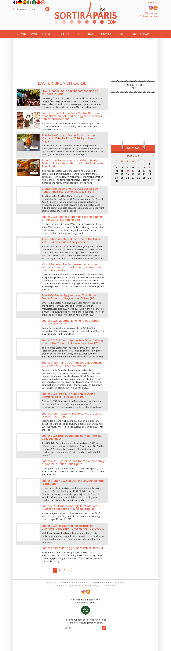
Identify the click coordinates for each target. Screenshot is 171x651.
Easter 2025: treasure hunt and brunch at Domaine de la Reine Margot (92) (69, 395)
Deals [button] (120, 40)
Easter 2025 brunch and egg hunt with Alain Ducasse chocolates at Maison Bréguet (71, 507)
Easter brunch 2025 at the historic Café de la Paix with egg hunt (71, 415)
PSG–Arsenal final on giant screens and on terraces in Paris (70, 92)
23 (149, 174)
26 (127, 178)
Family (106, 40)
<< (113, 155)
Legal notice (74, 585)
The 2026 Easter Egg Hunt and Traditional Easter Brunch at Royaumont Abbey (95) (69, 297)
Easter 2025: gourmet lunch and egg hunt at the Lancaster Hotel (71, 322)
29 (144, 178)
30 (149, 178)
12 (127, 171)
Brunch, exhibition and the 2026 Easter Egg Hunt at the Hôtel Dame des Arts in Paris (70, 190)
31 (116, 181)
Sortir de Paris (109, 585)
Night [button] (91, 40)
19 (127, 174)
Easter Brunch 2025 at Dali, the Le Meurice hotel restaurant (73, 482)
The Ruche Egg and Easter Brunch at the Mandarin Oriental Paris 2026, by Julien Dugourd (68, 138)
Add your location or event (74, 582)
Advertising (51, 582)
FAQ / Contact (117, 582)
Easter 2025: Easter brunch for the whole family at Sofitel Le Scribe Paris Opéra (73, 462)
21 (138, 174)
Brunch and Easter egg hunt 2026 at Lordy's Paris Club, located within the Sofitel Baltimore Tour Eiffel (72, 163)
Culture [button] (65, 40)
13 (133, 171)
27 (133, 178)
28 (138, 178)
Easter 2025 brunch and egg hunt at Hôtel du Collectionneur (72, 437)
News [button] (21, 40)
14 (138, 171)
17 (116, 174)
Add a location (99, 582)
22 (144, 174)
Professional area (149, 19)
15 (144, 171)
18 (122, 174)
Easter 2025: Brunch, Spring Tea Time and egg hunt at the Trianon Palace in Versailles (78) (72, 342)
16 (149, 171)
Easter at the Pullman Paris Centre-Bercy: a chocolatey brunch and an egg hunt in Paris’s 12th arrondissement (72, 116)
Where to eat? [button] (42, 40)
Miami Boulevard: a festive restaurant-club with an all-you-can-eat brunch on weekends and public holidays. (72, 267)
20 (133, 174)
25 (122, 178)
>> (152, 155)
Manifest (60, 585)
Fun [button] (80, 40)
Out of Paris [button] (141, 40)
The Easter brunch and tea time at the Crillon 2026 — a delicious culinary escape (71, 240)
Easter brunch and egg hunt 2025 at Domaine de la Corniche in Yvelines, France (72, 364)
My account (151, 16)
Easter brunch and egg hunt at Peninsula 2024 (72, 548)
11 (122, 171)
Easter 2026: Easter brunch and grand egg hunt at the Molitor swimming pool (73, 218)
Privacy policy (91, 585)
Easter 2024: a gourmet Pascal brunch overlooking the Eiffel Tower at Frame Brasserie (73, 527)
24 (116, 178)
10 (116, 171)
